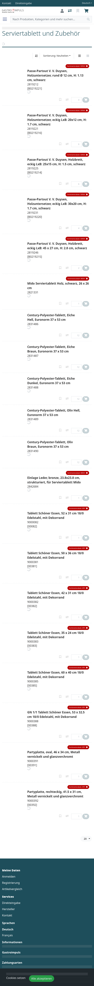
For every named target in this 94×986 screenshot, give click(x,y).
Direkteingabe (11, 903)
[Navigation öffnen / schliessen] (6, 19)
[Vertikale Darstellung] (79, 56)
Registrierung (11, 883)
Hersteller (8, 909)
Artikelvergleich (12, 889)
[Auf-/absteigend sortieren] (36, 56)
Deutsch (86, 3)
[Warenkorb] (87, 11)
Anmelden (8, 876)
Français (7, 935)
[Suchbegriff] (47, 19)
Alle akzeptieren (41, 978)
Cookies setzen (16, 978)
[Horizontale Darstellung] (88, 56)
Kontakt (7, 915)
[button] (77, 66)
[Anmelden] (62, 11)
